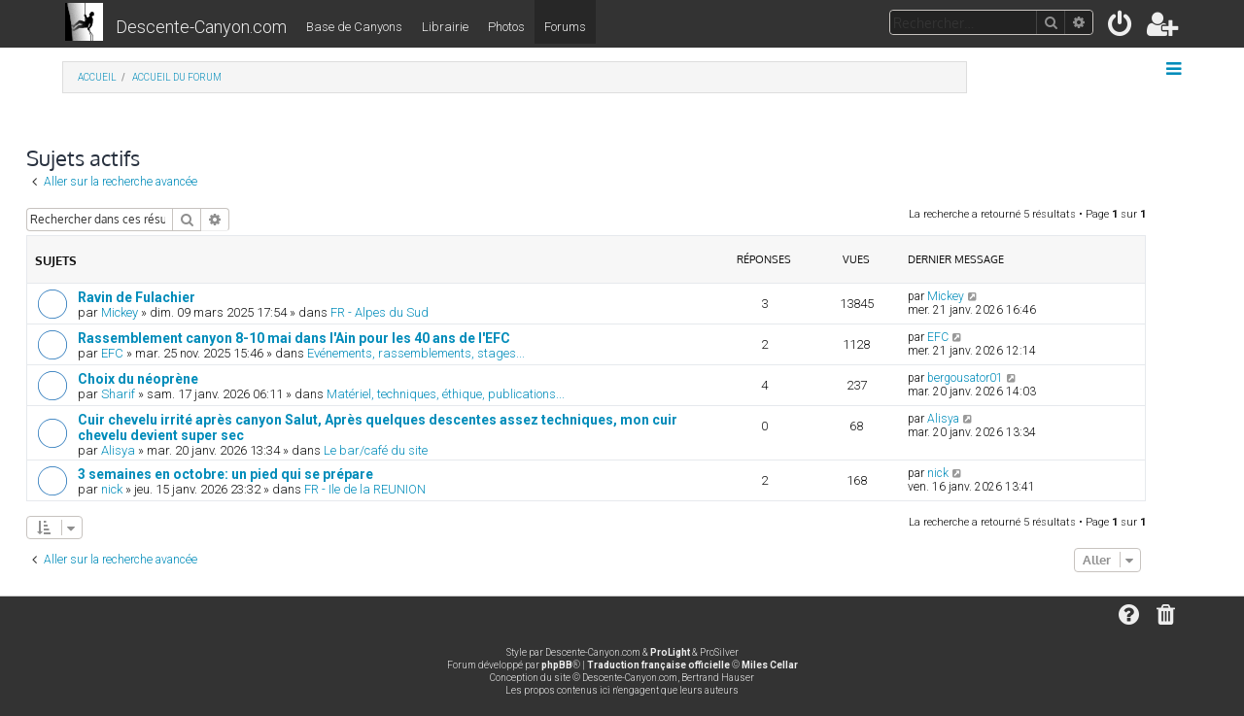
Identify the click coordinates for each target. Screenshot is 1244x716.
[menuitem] (1121, 28)
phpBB (556, 665)
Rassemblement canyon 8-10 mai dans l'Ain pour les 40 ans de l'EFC (294, 338)
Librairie (445, 26)
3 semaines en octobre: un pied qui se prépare (225, 474)
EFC (112, 353)
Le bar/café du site (376, 450)
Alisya (118, 450)
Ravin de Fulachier (136, 297)
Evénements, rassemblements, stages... (416, 353)
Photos (506, 26)
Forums (565, 26)
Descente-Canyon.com (201, 27)
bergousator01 (965, 378)
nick (111, 489)
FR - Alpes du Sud (379, 312)
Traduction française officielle (658, 665)
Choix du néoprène (138, 379)
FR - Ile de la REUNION (365, 489)
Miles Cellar (770, 665)
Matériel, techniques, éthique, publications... (446, 394)
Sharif (118, 394)
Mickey (119, 312)
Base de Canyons (354, 26)
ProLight (670, 652)
